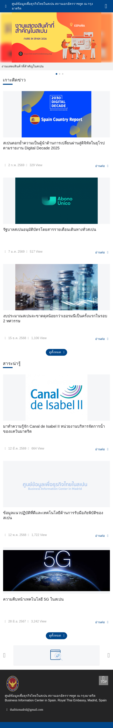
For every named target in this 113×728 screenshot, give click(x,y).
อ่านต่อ (103, 166)
